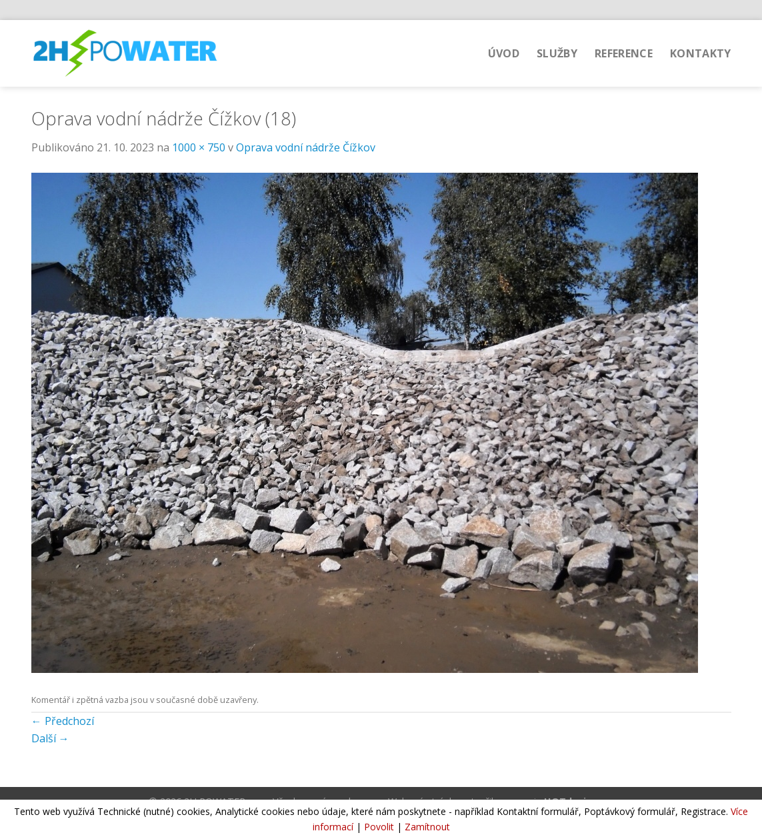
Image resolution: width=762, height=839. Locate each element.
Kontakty (700, 53)
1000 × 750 (198, 147)
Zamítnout (427, 826)
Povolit (379, 826)
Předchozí (62, 721)
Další (50, 738)
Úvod (503, 53)
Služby (557, 53)
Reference (624, 53)
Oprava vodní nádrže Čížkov (305, 147)
